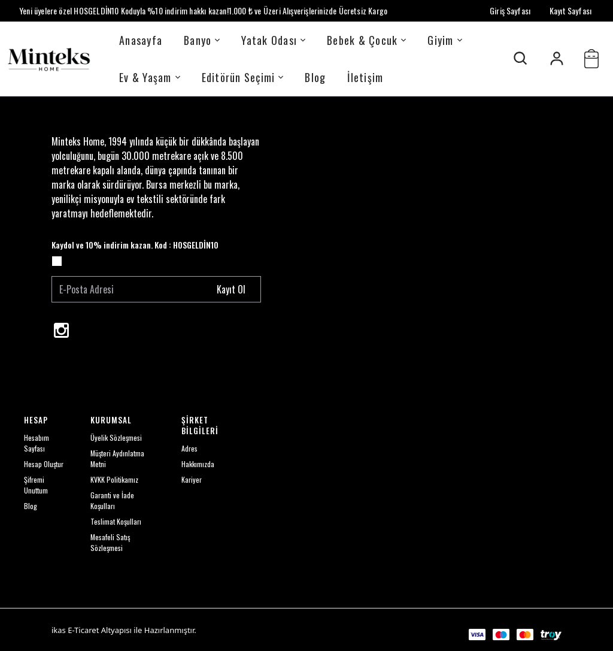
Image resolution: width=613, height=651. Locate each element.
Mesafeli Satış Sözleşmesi (110, 542)
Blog (315, 77)
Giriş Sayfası (510, 10)
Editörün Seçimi (243, 77)
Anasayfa (140, 40)
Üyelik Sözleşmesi (116, 437)
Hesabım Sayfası (36, 442)
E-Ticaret (83, 630)
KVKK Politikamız (114, 479)
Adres (189, 448)
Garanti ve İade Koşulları (112, 500)
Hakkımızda (197, 464)
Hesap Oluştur (43, 464)
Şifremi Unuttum (36, 484)
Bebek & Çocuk (366, 40)
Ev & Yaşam (149, 77)
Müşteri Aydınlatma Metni (117, 458)
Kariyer (191, 479)
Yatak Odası (273, 40)
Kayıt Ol (231, 289)
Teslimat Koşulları (115, 521)
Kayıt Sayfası (570, 10)
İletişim (365, 77)
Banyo (202, 40)
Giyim (444, 40)
